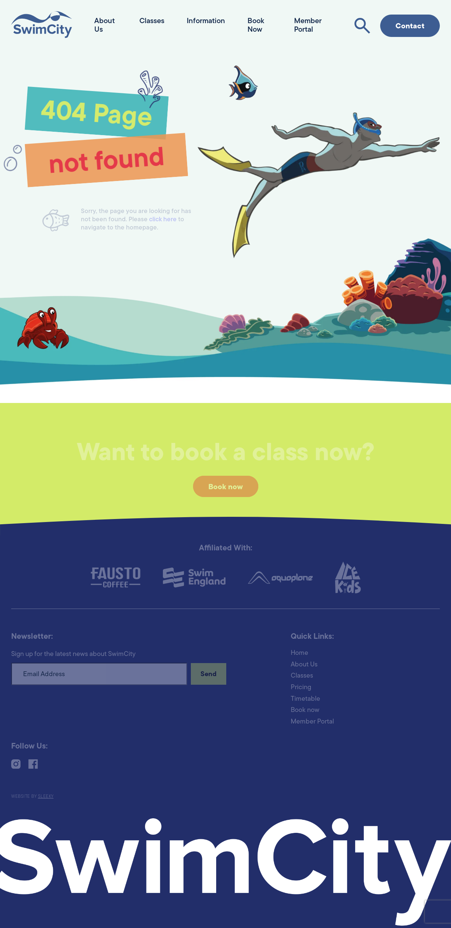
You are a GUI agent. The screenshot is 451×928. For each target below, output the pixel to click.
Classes (151, 21)
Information (206, 21)
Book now (225, 487)
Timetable (305, 699)
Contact (410, 26)
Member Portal (312, 721)
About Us (304, 664)
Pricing (301, 687)
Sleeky (46, 796)
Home (299, 653)
